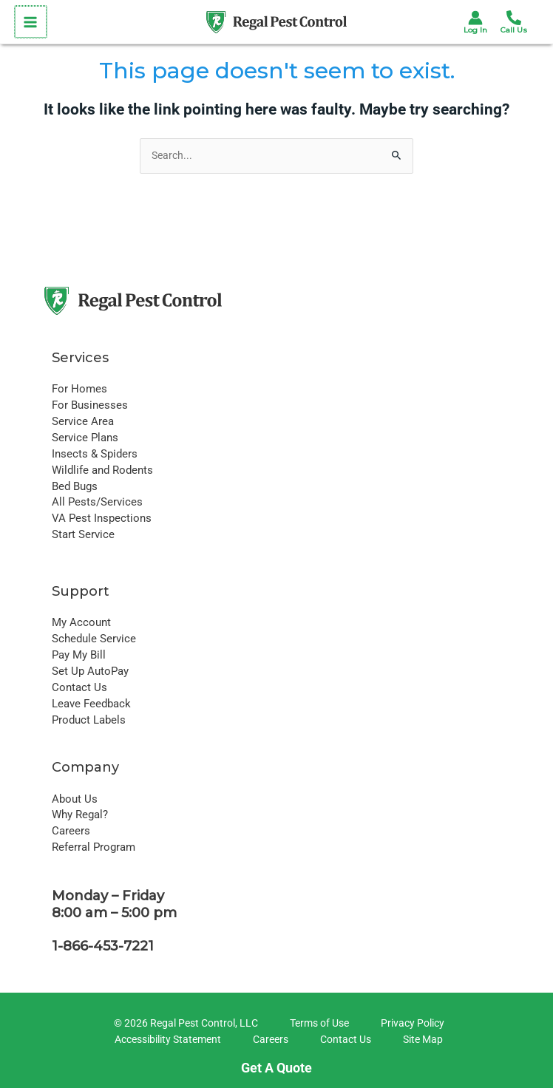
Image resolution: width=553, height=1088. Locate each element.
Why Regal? (80, 814)
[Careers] (268, 1040)
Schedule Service (94, 638)
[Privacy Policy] (410, 1024)
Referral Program (93, 847)
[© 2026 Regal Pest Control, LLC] (183, 1024)
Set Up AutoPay (90, 671)
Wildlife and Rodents (102, 470)
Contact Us (79, 687)
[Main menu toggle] (30, 22)
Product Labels (89, 720)
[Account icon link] (475, 17)
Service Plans (85, 437)
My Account (81, 622)
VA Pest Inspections (102, 518)
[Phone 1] (513, 17)
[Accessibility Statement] (165, 1040)
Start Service (83, 534)
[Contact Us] (343, 1040)
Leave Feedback (91, 703)
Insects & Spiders (95, 453)
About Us (75, 799)
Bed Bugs (75, 486)
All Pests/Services (97, 502)
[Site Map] (420, 1040)
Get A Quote (276, 1067)
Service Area (83, 421)
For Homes (79, 388)
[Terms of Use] (317, 1024)
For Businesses (90, 405)
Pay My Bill (79, 655)
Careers (71, 830)
